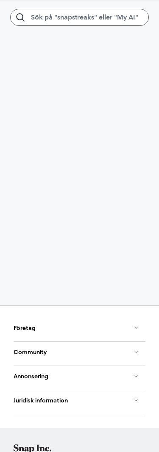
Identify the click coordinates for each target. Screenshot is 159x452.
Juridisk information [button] (76, 400)
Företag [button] (76, 327)
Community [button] (76, 352)
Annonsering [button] (76, 376)
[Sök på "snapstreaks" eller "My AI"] (79, 17)
